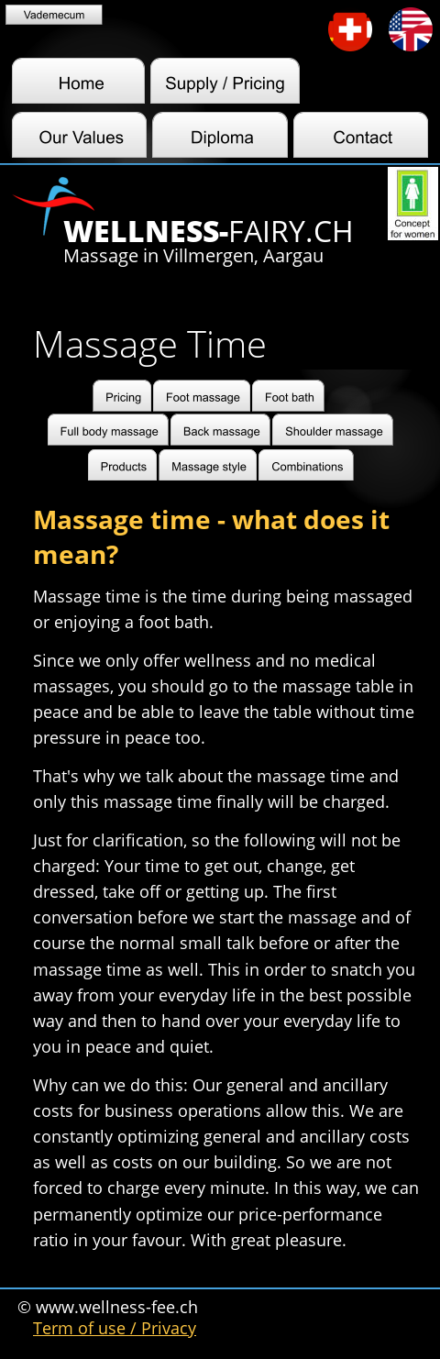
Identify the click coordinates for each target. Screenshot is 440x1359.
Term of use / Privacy (114, 1328)
